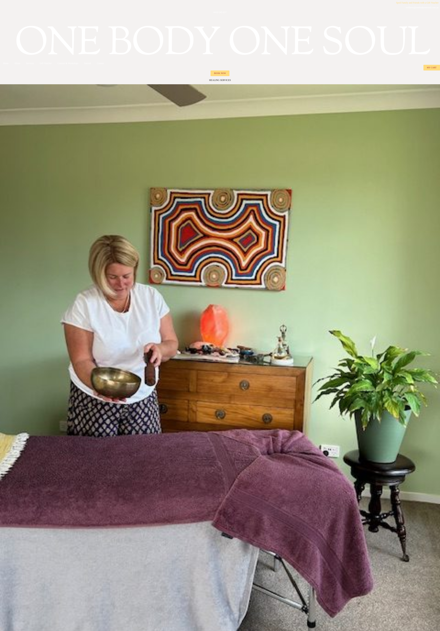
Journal (87, 63)
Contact (100, 63)
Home (6, 63)
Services (30, 63)
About (17, 63)
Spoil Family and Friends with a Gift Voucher (417, 2)
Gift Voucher (46, 63)
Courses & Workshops (68, 63)
